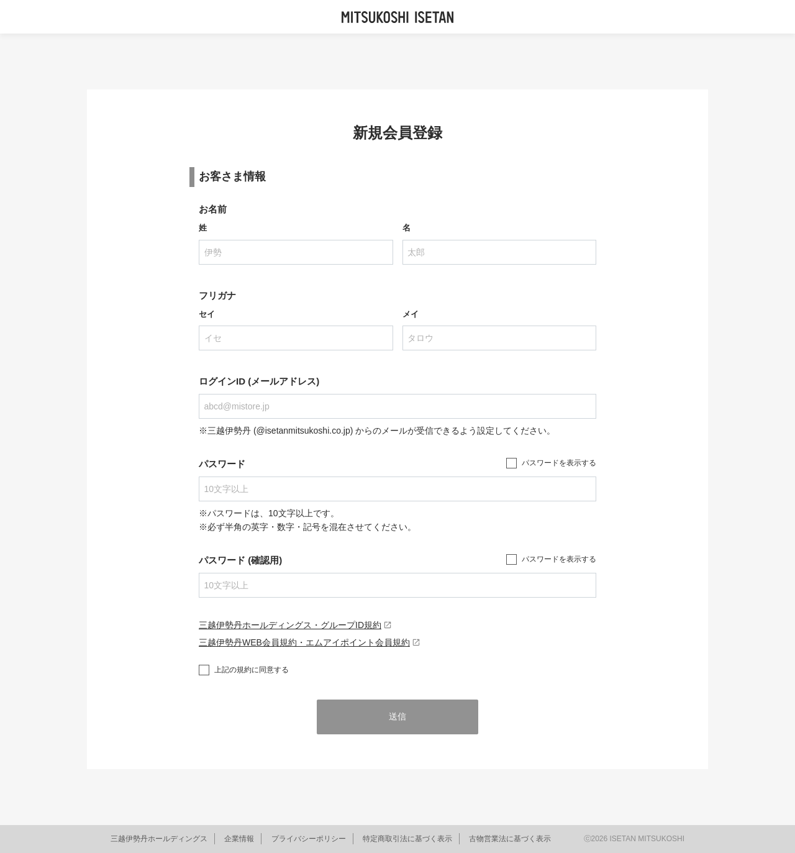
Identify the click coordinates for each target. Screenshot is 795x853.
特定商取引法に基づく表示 (407, 838)
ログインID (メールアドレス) (259, 381)
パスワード (222, 463)
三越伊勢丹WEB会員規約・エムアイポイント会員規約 (309, 642)
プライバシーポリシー (308, 838)
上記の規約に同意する (251, 669)
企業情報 (239, 838)
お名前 (213, 209)
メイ (410, 314)
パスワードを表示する (559, 462)
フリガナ (217, 295)
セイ (207, 314)
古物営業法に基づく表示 (510, 838)
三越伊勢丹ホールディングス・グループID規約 (295, 625)
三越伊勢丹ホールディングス (159, 838)
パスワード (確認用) (240, 560)
